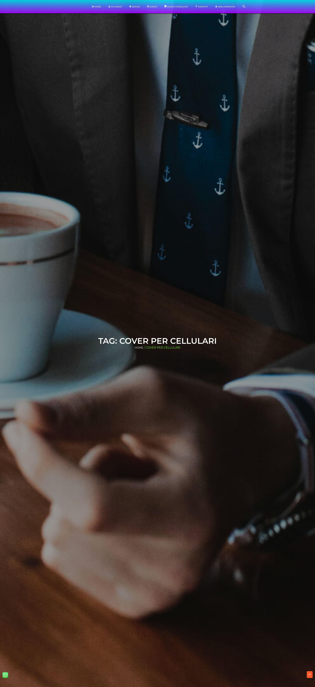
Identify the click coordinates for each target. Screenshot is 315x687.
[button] (244, 7)
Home (139, 347)
